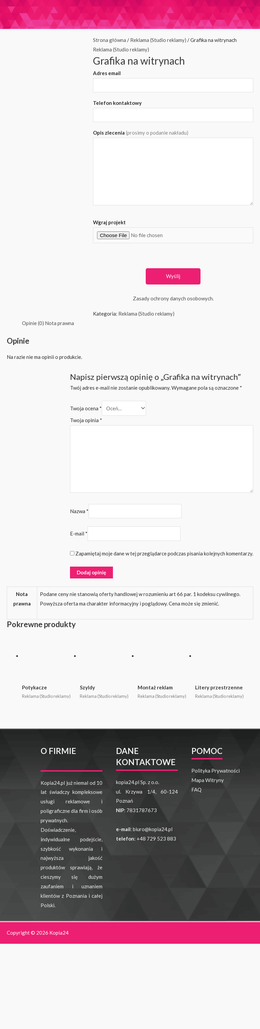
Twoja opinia (86, 420)
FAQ (196, 789)
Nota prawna (59, 323)
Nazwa (79, 511)
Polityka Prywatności (215, 771)
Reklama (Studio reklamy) (158, 40)
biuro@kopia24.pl (152, 829)
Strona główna (109, 40)
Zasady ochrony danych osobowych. (173, 298)
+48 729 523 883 (156, 839)
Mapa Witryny (207, 780)
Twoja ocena (86, 408)
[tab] (33, 323)
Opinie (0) (33, 323)
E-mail (79, 534)
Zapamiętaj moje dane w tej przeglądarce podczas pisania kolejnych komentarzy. (164, 553)
